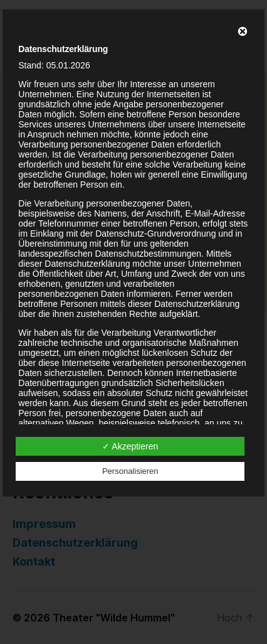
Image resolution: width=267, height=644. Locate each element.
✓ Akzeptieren (130, 446)
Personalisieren (130, 471)
